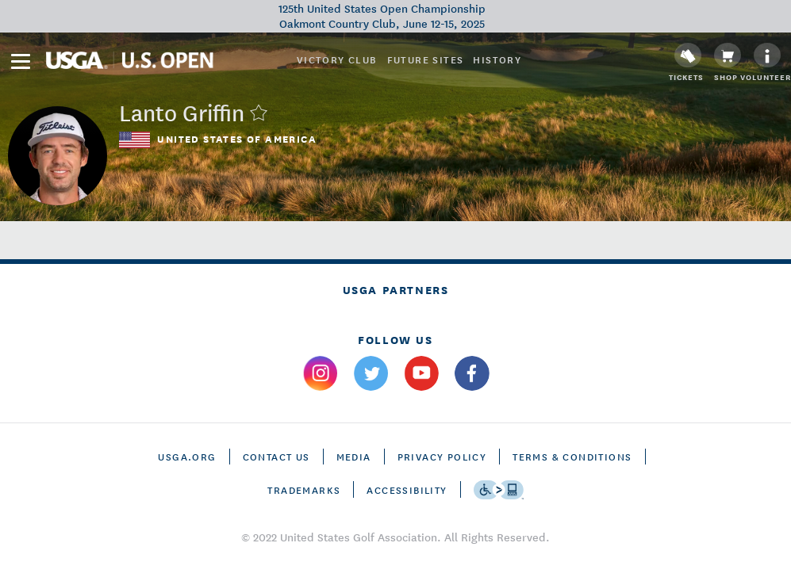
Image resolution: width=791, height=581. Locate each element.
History (497, 59)
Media (353, 456)
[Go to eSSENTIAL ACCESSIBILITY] (499, 489)
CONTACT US (276, 456)
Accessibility (407, 489)
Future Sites (425, 59)
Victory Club (337, 59)
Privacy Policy (442, 456)
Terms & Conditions (572, 456)
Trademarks (303, 489)
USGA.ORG (187, 456)
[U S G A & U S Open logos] (129, 60)
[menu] (20, 61)
